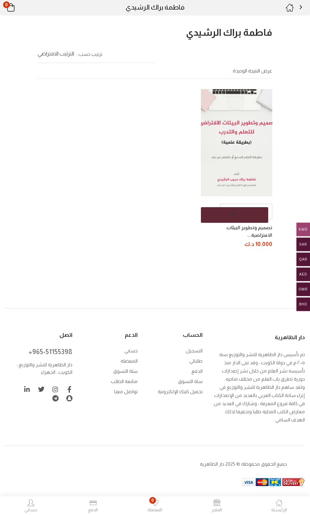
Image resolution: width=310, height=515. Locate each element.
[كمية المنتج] (246, 211)
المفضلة (129, 360)
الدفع (197, 370)
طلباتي (196, 360)
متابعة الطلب (124, 380)
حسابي (131, 350)
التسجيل (194, 350)
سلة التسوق (190, 380)
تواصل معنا (126, 391)
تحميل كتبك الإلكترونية (180, 391)
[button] (19, 7)
